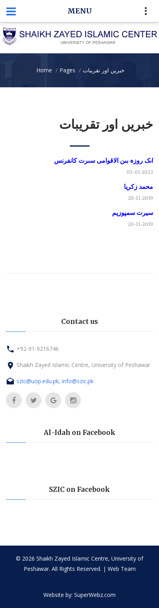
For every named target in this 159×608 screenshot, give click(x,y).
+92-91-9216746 (38, 348)
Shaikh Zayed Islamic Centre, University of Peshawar (83, 365)
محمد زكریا (138, 186)
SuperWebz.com (95, 595)
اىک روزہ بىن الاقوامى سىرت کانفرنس (103, 160)
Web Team (122, 568)
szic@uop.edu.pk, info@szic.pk (55, 381)
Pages (67, 70)
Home (44, 70)
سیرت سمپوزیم (132, 212)
